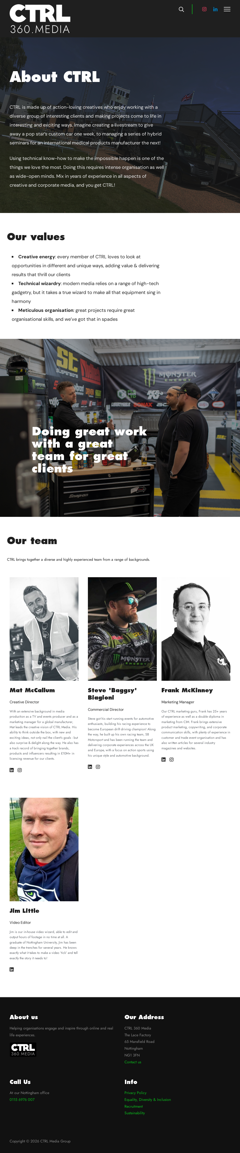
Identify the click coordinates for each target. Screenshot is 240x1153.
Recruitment (133, 1106)
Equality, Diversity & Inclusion (147, 1099)
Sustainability (134, 1113)
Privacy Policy (135, 1092)
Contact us (132, 1062)
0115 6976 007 (22, 1099)
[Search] (181, 9)
